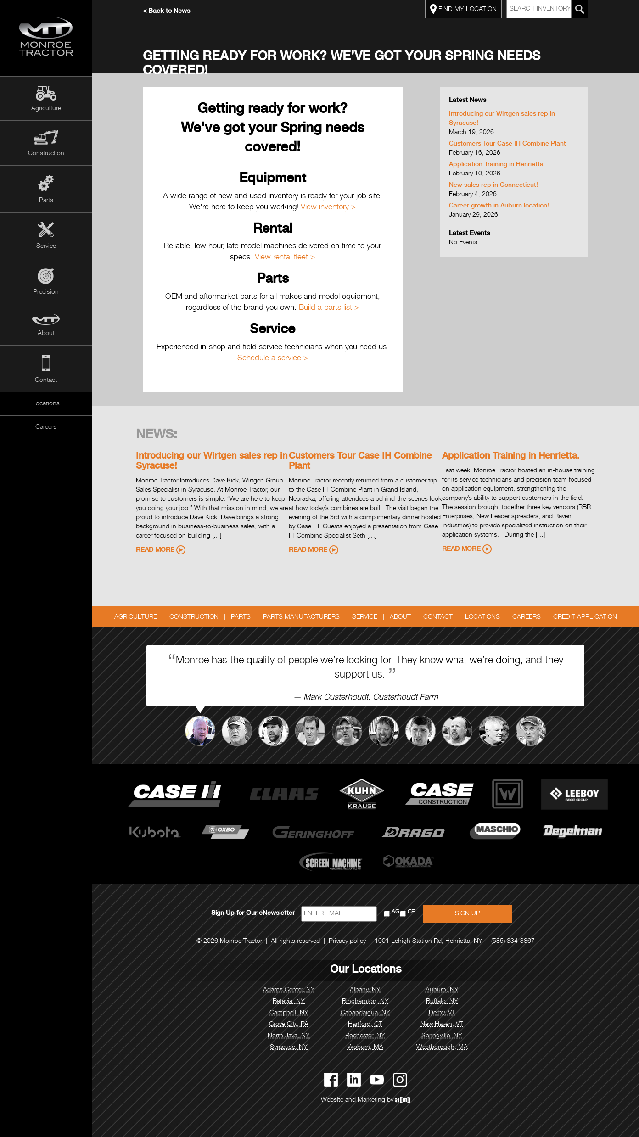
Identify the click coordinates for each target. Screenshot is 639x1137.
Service (46, 246)
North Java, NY (289, 1036)
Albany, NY (365, 990)
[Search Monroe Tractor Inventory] (580, 9)
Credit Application (585, 617)
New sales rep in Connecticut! (493, 185)
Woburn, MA (365, 1047)
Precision (46, 292)
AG (395, 912)
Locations (46, 404)
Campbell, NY (288, 1013)
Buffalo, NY (442, 1001)
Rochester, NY (365, 1036)
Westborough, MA (442, 1047)
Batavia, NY (289, 1001)
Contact (46, 380)
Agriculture (46, 109)
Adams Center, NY (289, 990)
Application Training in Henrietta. (497, 165)
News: (156, 435)
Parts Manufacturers (301, 617)
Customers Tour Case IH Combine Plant (507, 144)
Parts (46, 200)
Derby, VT (442, 1013)
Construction (46, 154)
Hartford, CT (365, 1024)
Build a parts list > (329, 308)
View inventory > (328, 208)
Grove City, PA (288, 1024)
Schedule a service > (272, 359)
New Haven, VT (441, 1024)
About (46, 333)
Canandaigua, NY (365, 1013)
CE (411, 912)
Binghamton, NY (365, 1001)
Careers (45, 427)
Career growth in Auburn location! (499, 206)
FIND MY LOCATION (463, 9)
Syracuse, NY (289, 1047)
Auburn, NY (442, 990)
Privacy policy (347, 941)
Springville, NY (441, 1036)
